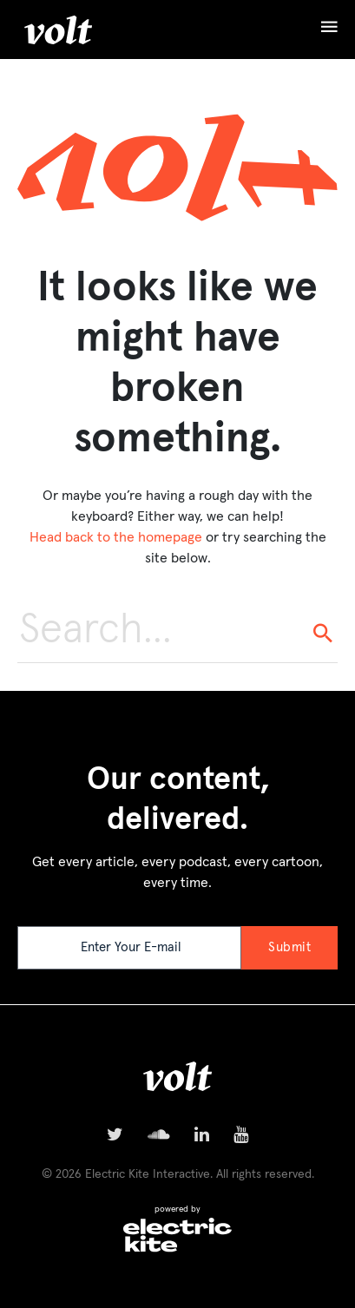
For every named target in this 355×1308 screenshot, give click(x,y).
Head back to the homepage (116, 537)
